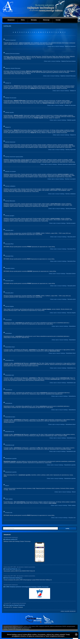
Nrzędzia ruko (8, 512)
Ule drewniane (25, 629)
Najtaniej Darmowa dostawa (12, 53)
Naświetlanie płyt (9, 375)
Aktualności (10, 20)
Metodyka (34, 20)
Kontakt (58, 20)
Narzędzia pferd (9, 280)
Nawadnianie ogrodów (11, 458)
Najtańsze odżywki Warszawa (12, 68)
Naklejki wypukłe (9, 112)
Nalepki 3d (8, 127)
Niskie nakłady (9, 499)
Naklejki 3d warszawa (10, 97)
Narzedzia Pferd (9, 243)
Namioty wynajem (9, 215)
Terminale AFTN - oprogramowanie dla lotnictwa (15, 603)
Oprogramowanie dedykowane (11, 537)
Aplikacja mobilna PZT (11, 539)
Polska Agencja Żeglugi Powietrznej (15, 605)
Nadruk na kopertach (10, 40)
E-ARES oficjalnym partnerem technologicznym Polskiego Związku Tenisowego (26, 586)
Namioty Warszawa (10, 200)
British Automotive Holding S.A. (13, 577)
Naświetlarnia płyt (9, 445)
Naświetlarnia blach (10, 416)
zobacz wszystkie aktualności (68, 611)
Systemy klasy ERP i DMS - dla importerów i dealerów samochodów (19, 567)
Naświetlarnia (8, 389)
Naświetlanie (8, 319)
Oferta (22, 20)
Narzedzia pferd (9, 230)
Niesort (7, 485)
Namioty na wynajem (10, 171)
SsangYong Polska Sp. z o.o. (13, 569)
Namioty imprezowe (10, 142)
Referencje (46, 20)
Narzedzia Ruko (9, 256)
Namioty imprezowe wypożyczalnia (14, 156)
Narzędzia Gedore (9, 268)
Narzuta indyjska (9, 306)
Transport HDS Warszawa (14, 629)
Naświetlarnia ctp (9, 431)
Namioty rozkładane (10, 186)
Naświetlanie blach (10, 347)
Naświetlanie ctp (9, 360)
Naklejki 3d (8, 83)
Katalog (5, 629)
